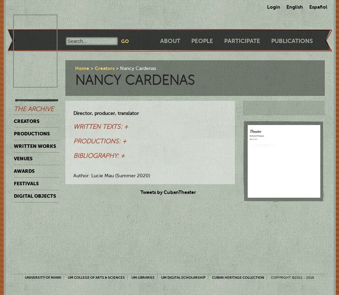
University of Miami (43, 277)
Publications (292, 41)
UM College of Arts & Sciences (96, 277)
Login (273, 7)
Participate (242, 41)
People (202, 41)
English (294, 7)
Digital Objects (35, 196)
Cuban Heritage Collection (238, 277)
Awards (24, 171)
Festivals (26, 183)
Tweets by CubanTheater (168, 192)
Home (82, 68)
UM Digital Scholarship (183, 277)
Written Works (35, 146)
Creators (26, 121)
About (170, 41)
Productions (32, 133)
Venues (23, 158)
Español (318, 7)
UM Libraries (143, 277)
